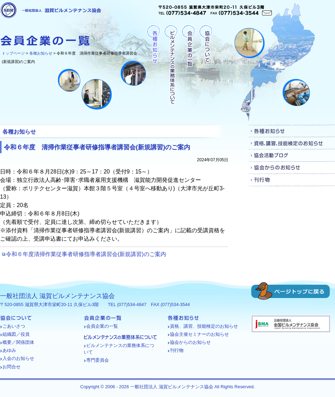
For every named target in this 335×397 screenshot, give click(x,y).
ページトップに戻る (290, 291)
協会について (206, 64)
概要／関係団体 (18, 342)
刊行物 (292, 180)
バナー (290, 324)
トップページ (13, 53)
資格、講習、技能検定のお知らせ (292, 143)
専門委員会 (97, 360)
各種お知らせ (40, 53)
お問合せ (11, 366)
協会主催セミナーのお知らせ (199, 334)
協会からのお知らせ (292, 168)
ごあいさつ (13, 326)
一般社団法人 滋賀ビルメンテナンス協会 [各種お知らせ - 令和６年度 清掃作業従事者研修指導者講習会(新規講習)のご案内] (51, 10)
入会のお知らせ (18, 358)
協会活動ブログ (292, 155)
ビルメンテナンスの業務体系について (171, 64)
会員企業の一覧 (188, 64)
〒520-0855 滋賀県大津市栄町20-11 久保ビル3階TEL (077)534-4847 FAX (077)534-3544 (215, 10)
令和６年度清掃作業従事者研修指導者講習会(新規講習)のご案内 (86, 254)
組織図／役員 (16, 334)
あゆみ (9, 350)
